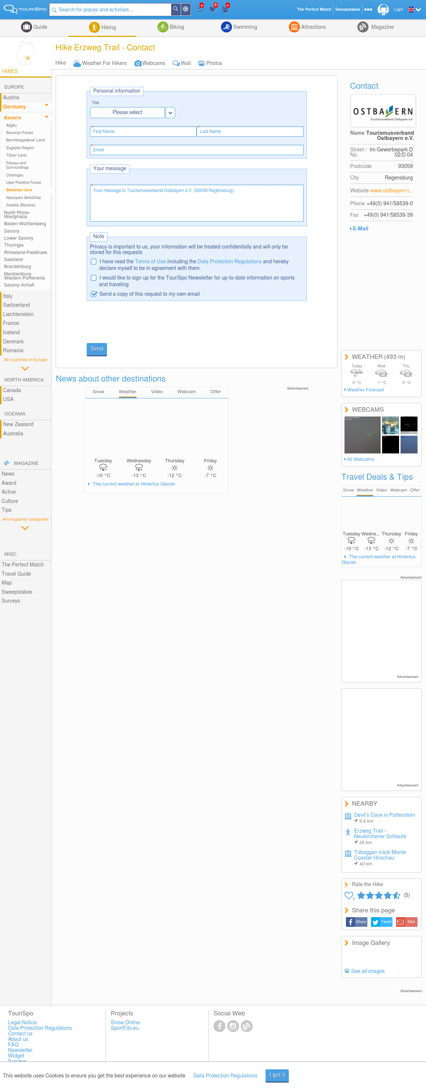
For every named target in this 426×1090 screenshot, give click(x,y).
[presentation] (143, 322)
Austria (11, 97)
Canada (12, 390)
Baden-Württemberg (25, 224)
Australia (13, 433)
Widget (16, 1056)
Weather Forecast (365, 390)
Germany (14, 107)
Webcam (398, 490)
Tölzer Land (16, 155)
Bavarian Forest (19, 133)
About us (18, 1039)
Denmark (13, 342)
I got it (277, 1075)
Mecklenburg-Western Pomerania (24, 276)
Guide (39, 27)
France (11, 323)
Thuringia (14, 245)
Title (95, 103)
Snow (348, 490)
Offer (415, 490)
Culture (9, 501)
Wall (186, 63)
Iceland (11, 332)
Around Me (191, 10)
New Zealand (18, 424)
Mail (411, 922)
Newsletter (20, 1050)
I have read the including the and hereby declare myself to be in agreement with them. (194, 265)
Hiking (108, 27)
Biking (176, 27)
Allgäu (11, 125)
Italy (8, 296)
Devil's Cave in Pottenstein (384, 818)
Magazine (382, 27)
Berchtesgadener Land (25, 140)
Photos (214, 63)
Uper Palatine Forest (23, 183)
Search (181, 9)
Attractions (313, 27)
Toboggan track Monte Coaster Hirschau (380, 858)
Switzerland (16, 305)
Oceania (14, 414)
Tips (6, 510)
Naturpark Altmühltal (23, 198)
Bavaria (12, 118)
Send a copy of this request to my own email (150, 294)
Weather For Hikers (104, 63)
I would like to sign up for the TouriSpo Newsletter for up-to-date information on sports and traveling (197, 281)
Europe (14, 87)
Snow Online (125, 1022)
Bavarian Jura (19, 190)
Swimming (244, 27)
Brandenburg (17, 266)
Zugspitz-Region (20, 148)
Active (8, 492)
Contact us (20, 1033)
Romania (13, 350)
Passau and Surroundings (17, 165)
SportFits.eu (125, 1028)
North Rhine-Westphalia (17, 214)
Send (96, 349)
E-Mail (360, 229)
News (7, 474)
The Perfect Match (22, 565)
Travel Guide (16, 574)
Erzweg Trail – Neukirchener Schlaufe (380, 837)
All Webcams (360, 459)
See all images (368, 971)
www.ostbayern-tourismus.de (391, 190)
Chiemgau (15, 175)
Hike (60, 63)
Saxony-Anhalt (19, 285)
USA (8, 399)
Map (6, 583)
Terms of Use (150, 261)
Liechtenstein (18, 314)
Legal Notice (22, 1022)
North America (24, 380)
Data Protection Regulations (230, 261)
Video (381, 490)
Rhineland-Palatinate (25, 252)
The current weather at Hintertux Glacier (133, 484)
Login (398, 9)
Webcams (153, 63)
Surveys (10, 601)
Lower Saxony (18, 238)
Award (8, 483)
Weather (365, 490)
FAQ (13, 1045)
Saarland (13, 259)
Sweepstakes (16, 592)
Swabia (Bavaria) (21, 205)
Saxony (12, 231)
